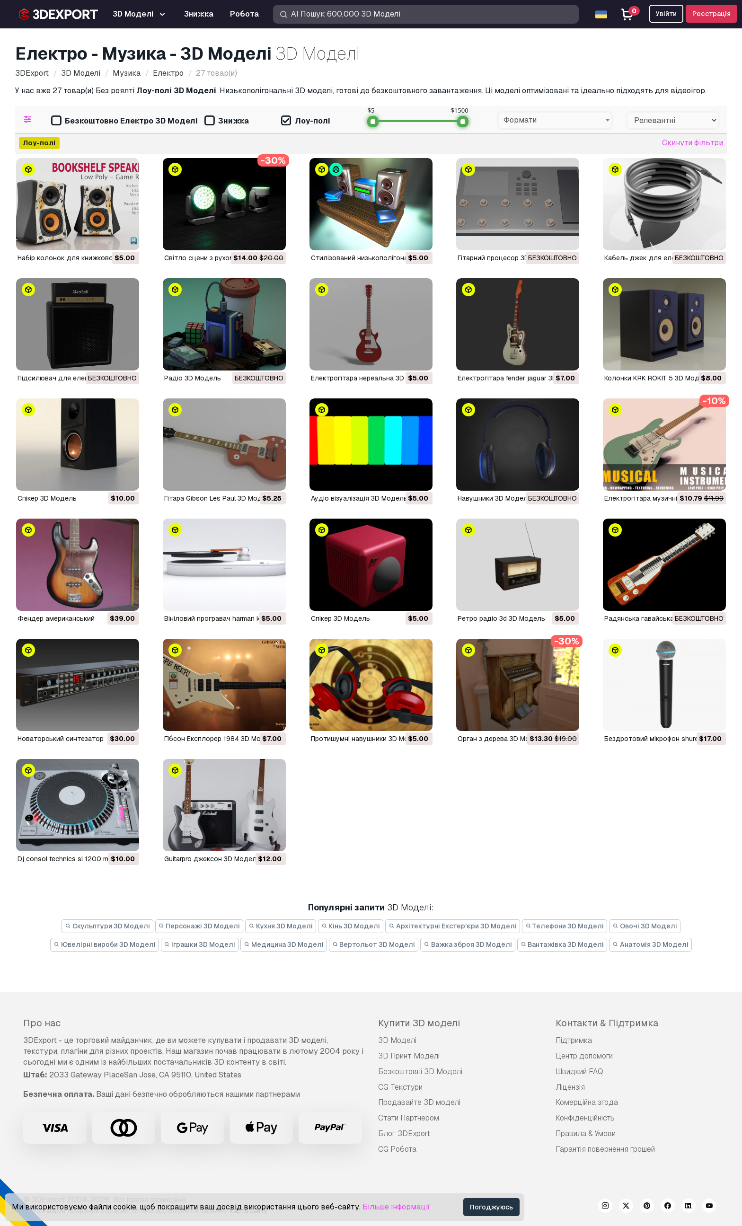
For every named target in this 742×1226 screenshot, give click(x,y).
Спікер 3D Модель (47, 498)
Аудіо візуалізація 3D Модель (359, 498)
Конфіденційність (585, 1118)
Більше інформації (396, 1207)
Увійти (666, 13)
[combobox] (555, 120)
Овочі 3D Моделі (644, 926)
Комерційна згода (587, 1102)
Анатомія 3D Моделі (650, 944)
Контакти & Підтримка (607, 1023)
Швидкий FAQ (579, 1071)
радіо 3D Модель (192, 378)
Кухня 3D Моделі (280, 926)
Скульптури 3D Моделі (107, 926)
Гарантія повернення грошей (605, 1149)
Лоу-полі (305, 121)
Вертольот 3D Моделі (373, 944)
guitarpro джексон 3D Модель (212, 859)
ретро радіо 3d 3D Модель (501, 618)
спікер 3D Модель (340, 618)
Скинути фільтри (692, 143)
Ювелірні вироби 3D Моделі (104, 944)
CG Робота (397, 1149)
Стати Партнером (408, 1118)
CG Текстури (400, 1087)
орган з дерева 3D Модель (502, 738)
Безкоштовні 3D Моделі (420, 1071)
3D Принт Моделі (409, 1056)
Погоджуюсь (491, 1207)
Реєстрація (711, 13)
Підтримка (574, 1040)
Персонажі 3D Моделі (199, 926)
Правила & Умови (586, 1133)
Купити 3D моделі (419, 1023)
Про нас (42, 1023)
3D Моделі (397, 1040)
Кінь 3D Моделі (350, 926)
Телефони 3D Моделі (564, 926)
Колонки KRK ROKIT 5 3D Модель (657, 378)
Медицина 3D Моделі (284, 944)
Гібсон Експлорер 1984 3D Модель (220, 738)
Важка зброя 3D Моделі (468, 944)
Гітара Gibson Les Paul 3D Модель (219, 498)
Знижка (226, 121)
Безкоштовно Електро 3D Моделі (124, 121)
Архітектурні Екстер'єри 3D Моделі (453, 926)
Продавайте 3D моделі (419, 1102)
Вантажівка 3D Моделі (562, 944)
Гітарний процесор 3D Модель (507, 258)
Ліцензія (570, 1087)
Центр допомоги (584, 1056)
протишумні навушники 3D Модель (368, 738)
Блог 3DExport (404, 1133)
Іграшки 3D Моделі (200, 944)
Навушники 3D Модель (494, 498)
